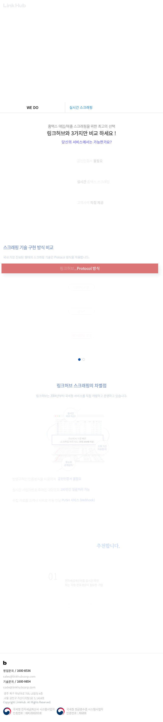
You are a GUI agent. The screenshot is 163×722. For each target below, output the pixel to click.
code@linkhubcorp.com (19, 687)
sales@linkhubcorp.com (19, 676)
